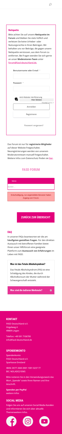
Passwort (18, 83)
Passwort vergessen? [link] (33, 125)
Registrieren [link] (31, 114)
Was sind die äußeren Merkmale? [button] (26, 290)
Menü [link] (13, 181)
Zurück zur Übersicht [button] (35, 217)
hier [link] (51, 158)
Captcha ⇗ (48, 103)
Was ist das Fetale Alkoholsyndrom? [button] (27, 264)
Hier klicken (36, 100)
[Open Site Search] (50, 4)
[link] (16, 389)
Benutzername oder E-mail (26, 70)
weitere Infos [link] (12, 393)
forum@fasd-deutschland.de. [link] (22, 62)
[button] (56, 4)
